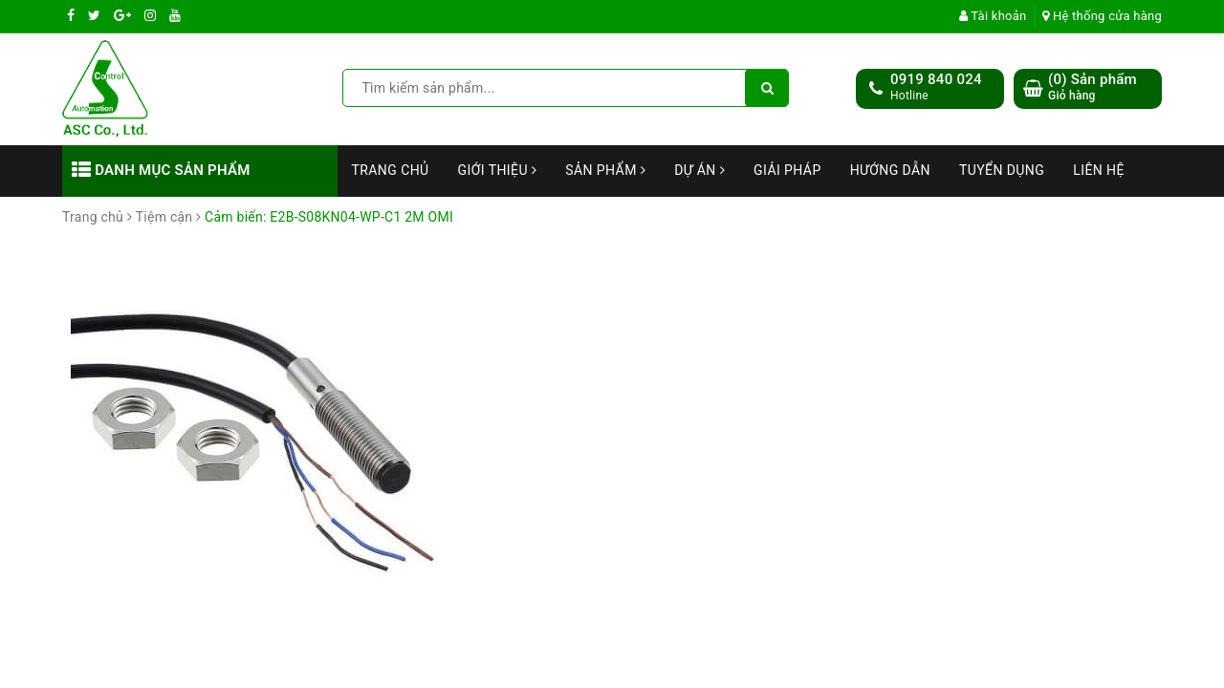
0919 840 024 (936, 79)
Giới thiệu (497, 170)
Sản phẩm (605, 170)
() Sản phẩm (1092, 87)
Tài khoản (993, 16)
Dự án (699, 170)
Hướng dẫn (890, 170)
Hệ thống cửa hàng (1102, 16)
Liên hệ (1099, 170)
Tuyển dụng (1001, 170)
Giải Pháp (787, 170)
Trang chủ (390, 170)
